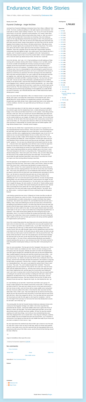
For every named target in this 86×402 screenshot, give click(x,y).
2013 (62, 58)
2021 (62, 40)
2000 (62, 102)
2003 (62, 80)
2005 (62, 76)
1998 (62, 107)
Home (30, 352)
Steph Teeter (13, 385)
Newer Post (10, 352)
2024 (62, 33)
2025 (62, 31)
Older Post (50, 352)
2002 (62, 82)
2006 (62, 73)
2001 (62, 85)
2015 (62, 53)
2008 (62, 69)
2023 (62, 35)
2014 (62, 55)
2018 (62, 46)
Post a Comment (13, 349)
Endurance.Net (47, 15)
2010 (62, 64)
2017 (62, 49)
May (63, 97)
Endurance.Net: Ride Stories (38, 8)
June (63, 91)
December (64, 87)
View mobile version (30, 355)
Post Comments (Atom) (20, 359)
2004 (62, 78)
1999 (62, 105)
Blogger (50, 394)
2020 (62, 42)
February (64, 99)
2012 (62, 60)
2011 (62, 62)
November (64, 89)
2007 (62, 71)
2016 (62, 51)
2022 (62, 37)
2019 (62, 44)
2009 (62, 67)
